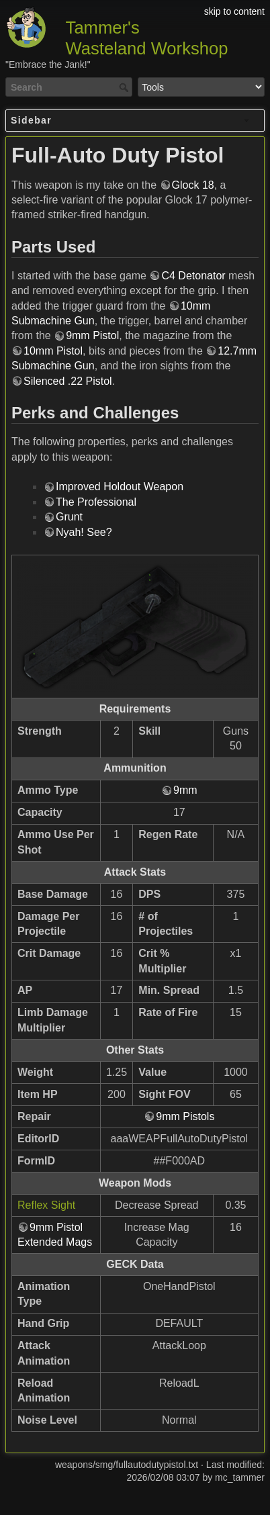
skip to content (234, 11)
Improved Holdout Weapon (119, 486)
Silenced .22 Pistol (68, 381)
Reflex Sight (46, 1205)
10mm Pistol (53, 351)
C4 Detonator (193, 275)
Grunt (69, 516)
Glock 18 (193, 185)
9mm (185, 790)
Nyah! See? (84, 532)
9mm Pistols (185, 1116)
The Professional (96, 502)
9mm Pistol (92, 335)
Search (125, 87)
